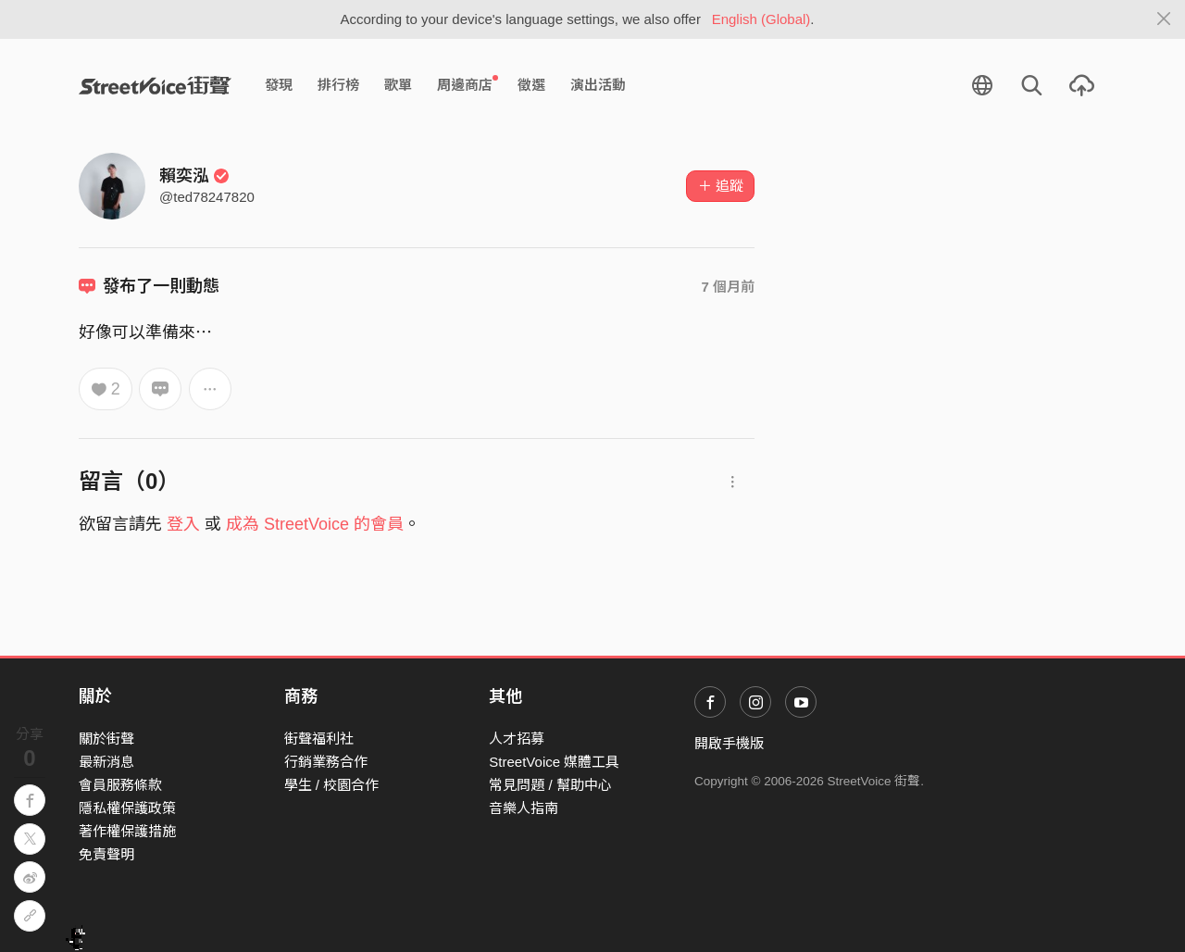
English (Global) (761, 19)
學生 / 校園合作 (332, 785)
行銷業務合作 (326, 762)
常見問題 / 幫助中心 (550, 785)
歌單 (398, 85)
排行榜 (338, 85)
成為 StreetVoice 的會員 (315, 524)
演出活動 (598, 85)
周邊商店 (467, 84)
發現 (279, 85)
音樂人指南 (523, 808)
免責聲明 (106, 854)
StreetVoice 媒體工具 (554, 762)
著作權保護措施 (127, 831)
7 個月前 (728, 286)
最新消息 (106, 762)
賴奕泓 (194, 176)
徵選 (531, 85)
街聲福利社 (319, 738)
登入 (183, 524)
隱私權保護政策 (127, 808)
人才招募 (516, 738)
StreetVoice (155, 85)
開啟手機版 (729, 743)
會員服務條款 (120, 785)
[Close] (1164, 19)
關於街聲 (106, 738)
